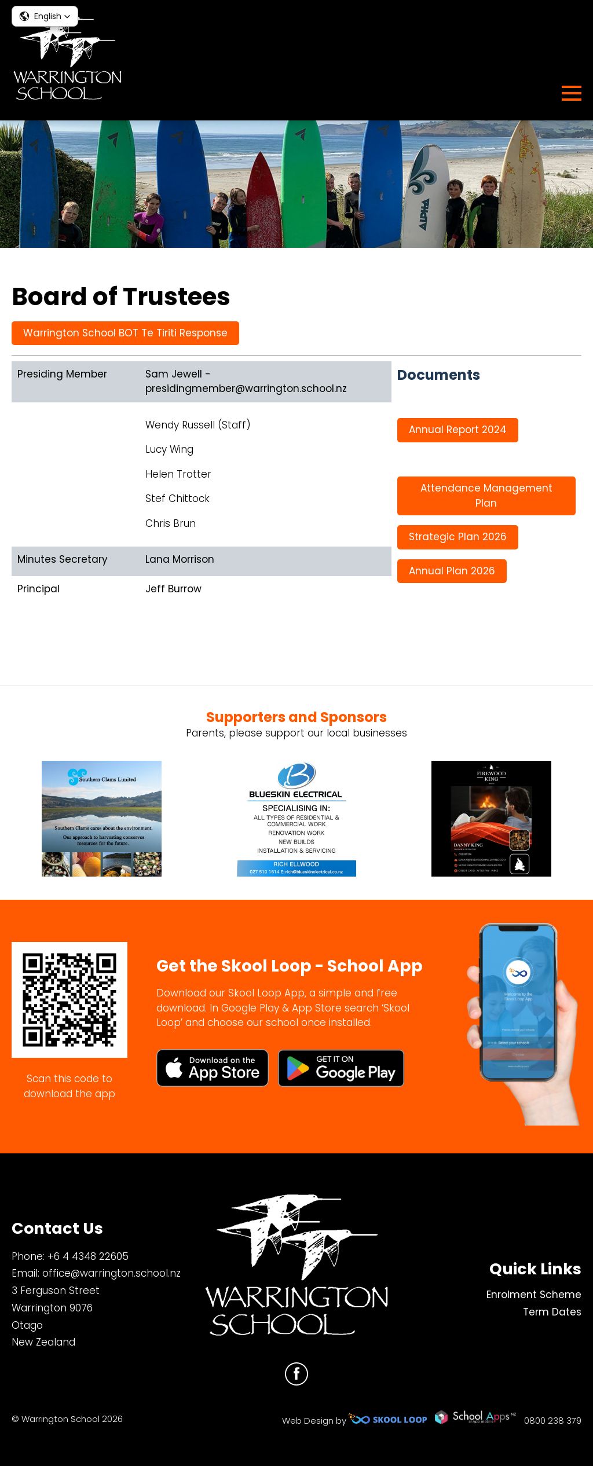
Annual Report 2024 (458, 430)
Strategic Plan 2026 (458, 537)
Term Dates (552, 1312)
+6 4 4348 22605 (88, 1256)
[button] (45, 16)
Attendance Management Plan (486, 495)
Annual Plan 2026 (452, 571)
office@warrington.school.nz (111, 1273)
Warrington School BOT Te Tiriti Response (125, 333)
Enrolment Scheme (533, 1295)
